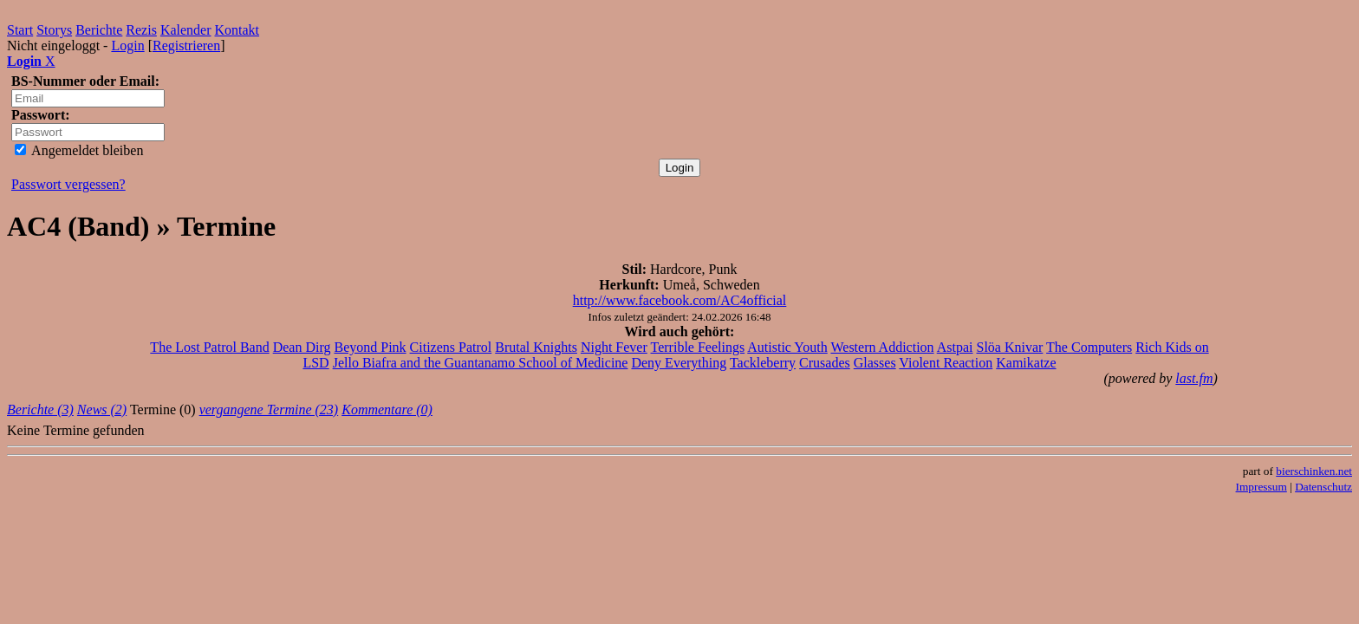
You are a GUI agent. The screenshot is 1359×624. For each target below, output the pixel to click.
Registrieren (186, 45)
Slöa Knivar (1010, 347)
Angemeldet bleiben (79, 150)
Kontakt (237, 30)
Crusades (824, 362)
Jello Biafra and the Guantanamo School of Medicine (480, 362)
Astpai (955, 347)
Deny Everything (678, 362)
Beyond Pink (370, 347)
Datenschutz (1323, 486)
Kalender (185, 30)
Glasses (875, 362)
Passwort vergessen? (68, 184)
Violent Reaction (945, 362)
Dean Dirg (302, 347)
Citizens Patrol (451, 347)
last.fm (1194, 378)
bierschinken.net (1314, 471)
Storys (54, 30)
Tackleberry (763, 362)
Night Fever (614, 347)
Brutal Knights (536, 347)
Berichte (98, 30)
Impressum (1261, 486)
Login (127, 45)
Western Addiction (881, 347)
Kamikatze (1026, 362)
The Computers (1089, 347)
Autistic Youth (787, 347)
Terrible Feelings (698, 347)
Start (20, 30)
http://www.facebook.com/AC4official (680, 300)
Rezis (141, 30)
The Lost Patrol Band (209, 347)
